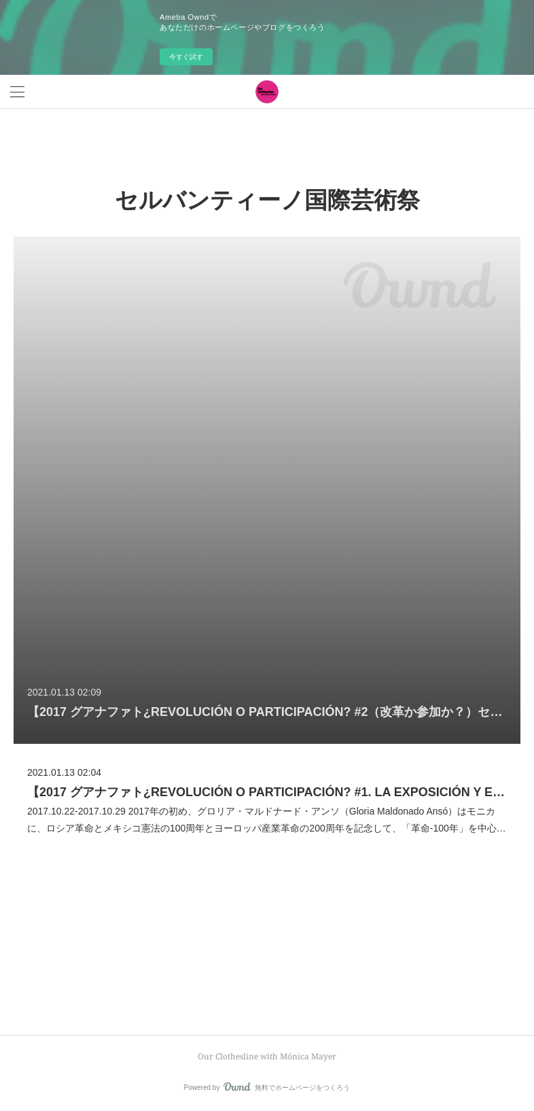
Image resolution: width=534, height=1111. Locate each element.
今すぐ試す (186, 57)
